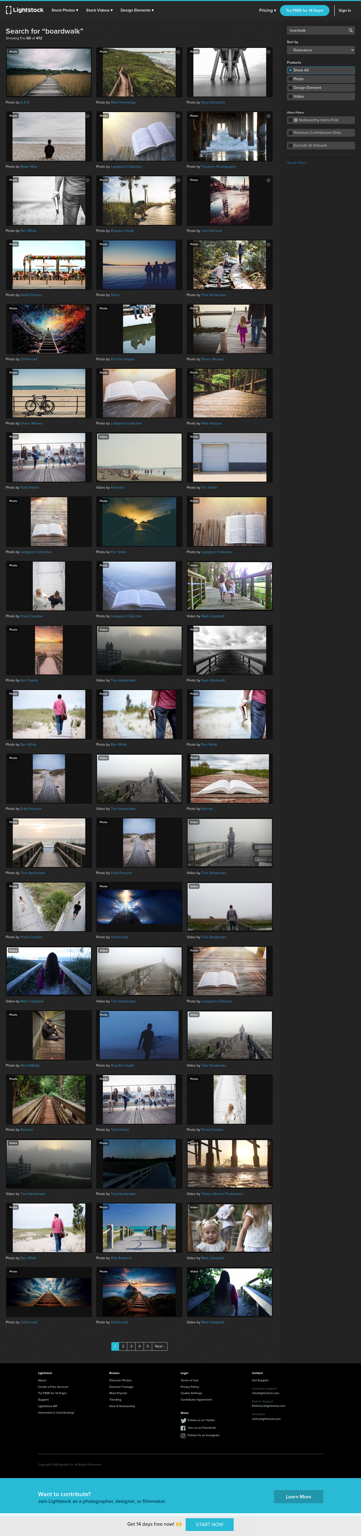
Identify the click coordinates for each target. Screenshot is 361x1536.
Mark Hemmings (123, 102)
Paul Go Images (123, 359)
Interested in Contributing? (56, 1412)
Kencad (207, 808)
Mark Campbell (212, 616)
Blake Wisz (29, 166)
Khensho (118, 487)
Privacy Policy (190, 1387)
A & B (25, 102)
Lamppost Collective (126, 166)
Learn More (298, 1496)
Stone (115, 295)
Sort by (292, 42)
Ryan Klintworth (213, 102)
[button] (65, 10)
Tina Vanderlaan (213, 295)
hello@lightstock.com (266, 1419)
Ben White (29, 230)
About (42, 1380)
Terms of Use (190, 1380)
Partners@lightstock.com (268, 1406)
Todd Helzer (30, 487)
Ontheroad (29, 359)
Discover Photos (120, 1380)
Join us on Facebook (202, 1427)
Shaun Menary (212, 359)
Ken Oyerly (29, 680)
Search (350, 30)
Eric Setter (209, 487)
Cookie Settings (191, 1393)
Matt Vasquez (211, 423)
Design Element (307, 88)
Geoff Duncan (31, 295)
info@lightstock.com (265, 1393)
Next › (159, 1346)
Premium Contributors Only (317, 132)
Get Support (260, 1380)
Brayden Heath (122, 230)
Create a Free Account (53, 1387)
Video (298, 96)
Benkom (27, 1129)
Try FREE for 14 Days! (304, 10)
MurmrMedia (30, 1065)
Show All (301, 70)
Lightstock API (47, 1406)
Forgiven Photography (218, 166)
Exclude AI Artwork (310, 145)
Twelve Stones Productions (222, 1194)
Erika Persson (31, 808)
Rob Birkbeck (121, 1258)
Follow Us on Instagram (203, 1435)
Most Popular (118, 1393)
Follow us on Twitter (201, 1420)
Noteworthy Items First (316, 120)
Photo (298, 79)
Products (294, 62)
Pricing (267, 10)
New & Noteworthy (122, 1406)
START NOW (209, 1524)
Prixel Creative (32, 616)
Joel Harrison (211, 230)
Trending (115, 1399)
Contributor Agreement (196, 1399)
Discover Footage (121, 1387)
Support (43, 1399)
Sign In (345, 10)
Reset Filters (297, 162)
